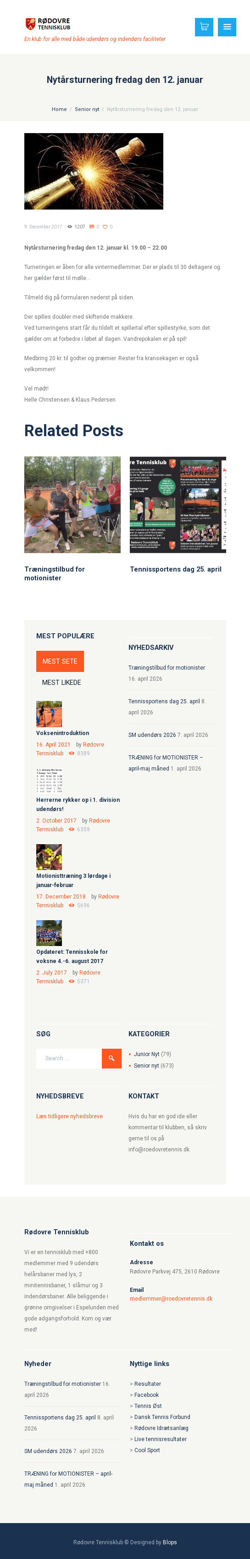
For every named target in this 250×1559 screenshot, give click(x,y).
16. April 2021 (53, 745)
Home (59, 109)
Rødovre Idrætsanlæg (161, 1428)
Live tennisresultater (160, 1439)
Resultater (147, 1384)
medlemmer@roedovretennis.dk (171, 1299)
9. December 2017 (43, 226)
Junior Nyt (147, 1054)
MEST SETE (60, 661)
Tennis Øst (148, 1406)
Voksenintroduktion (62, 733)
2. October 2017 (56, 820)
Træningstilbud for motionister (54, 573)
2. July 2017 (51, 972)
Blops (170, 1542)
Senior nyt (87, 109)
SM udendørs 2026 (152, 735)
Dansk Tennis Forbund (162, 1417)
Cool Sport (147, 1450)
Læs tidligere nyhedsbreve (69, 1116)
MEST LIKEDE (61, 682)
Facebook (146, 1395)
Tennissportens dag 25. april (176, 569)
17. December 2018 (61, 896)
